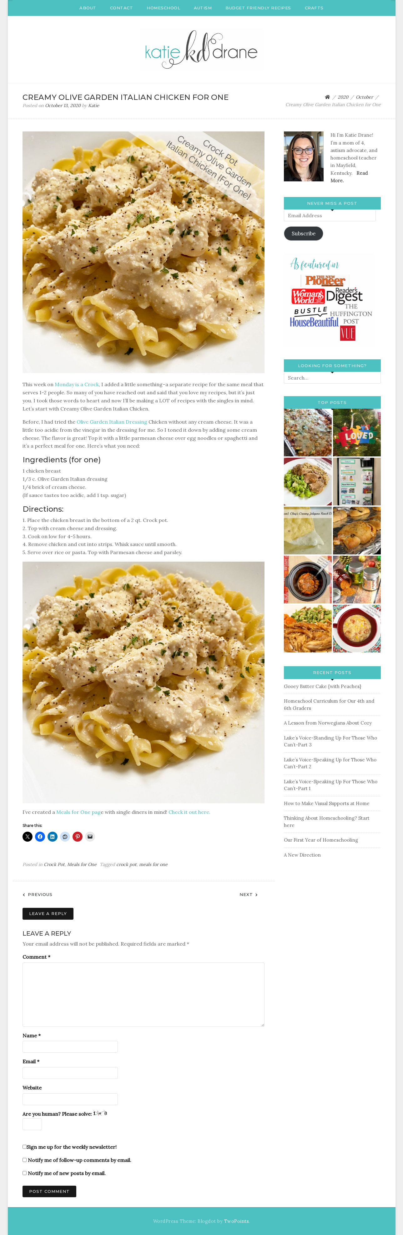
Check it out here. (189, 812)
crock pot (126, 864)
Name (32, 1035)
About (87, 7)
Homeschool (163, 7)
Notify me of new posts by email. (67, 1173)
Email (31, 1061)
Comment (36, 957)
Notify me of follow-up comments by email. (79, 1160)
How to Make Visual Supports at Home (327, 803)
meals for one (153, 864)
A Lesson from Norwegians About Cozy (328, 723)
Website (32, 1088)
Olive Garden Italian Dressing (112, 422)
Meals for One (82, 864)
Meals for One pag (78, 812)
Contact (121, 7)
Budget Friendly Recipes (258, 7)
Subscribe (303, 233)
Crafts (314, 7)
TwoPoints (236, 1221)
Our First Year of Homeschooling (321, 840)
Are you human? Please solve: (65, 1120)
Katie (93, 105)
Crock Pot (54, 864)
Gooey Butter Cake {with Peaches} (322, 686)
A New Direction (302, 855)
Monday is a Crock (76, 384)
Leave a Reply (48, 913)
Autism (203, 7)
